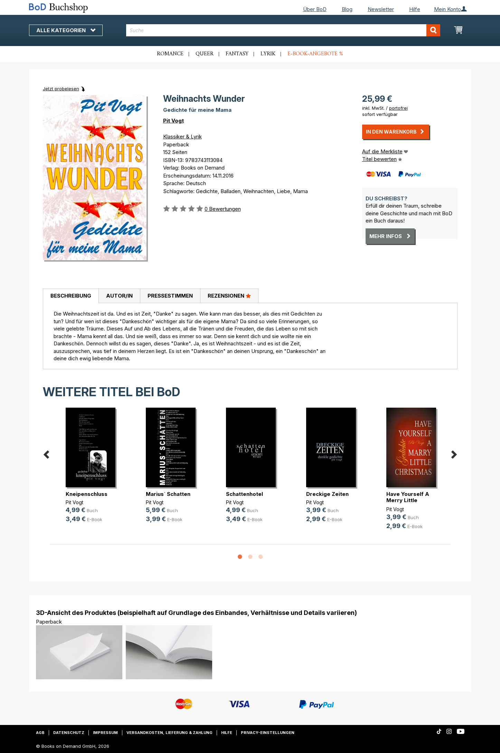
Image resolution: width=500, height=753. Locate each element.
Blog (347, 9)
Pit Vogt (173, 120)
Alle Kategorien (65, 30)
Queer (205, 54)
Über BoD (315, 9)
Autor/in (119, 295)
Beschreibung (70, 295)
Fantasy (237, 54)
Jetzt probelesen (61, 88)
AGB (40, 732)
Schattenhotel (244, 494)
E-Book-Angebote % (315, 54)
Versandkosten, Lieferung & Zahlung (169, 732)
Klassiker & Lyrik (182, 136)
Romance (170, 54)
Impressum (105, 732)
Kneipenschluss (86, 494)
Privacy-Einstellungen (267, 732)
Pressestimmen (170, 295)
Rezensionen (229, 295)
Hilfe (414, 9)
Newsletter (381, 9)
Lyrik (268, 54)
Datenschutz (68, 732)
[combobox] (283, 30)
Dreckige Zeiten (327, 494)
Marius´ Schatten (168, 494)
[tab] (70, 296)
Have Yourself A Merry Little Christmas (407, 500)
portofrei (398, 108)
